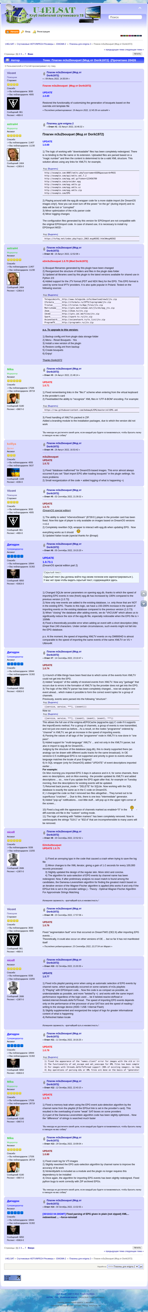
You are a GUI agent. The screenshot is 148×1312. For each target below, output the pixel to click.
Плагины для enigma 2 (60, 123)
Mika (10, 369)
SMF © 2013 (73, 1294)
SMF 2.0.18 (61, 1294)
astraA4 (12, 124)
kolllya (11, 443)
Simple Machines (87, 1294)
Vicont (11, 73)
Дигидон (13, 544)
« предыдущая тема (114, 49)
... (23, 54)
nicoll (11, 832)
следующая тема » (134, 49)
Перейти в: (102, 1267)
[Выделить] (53, 169)
